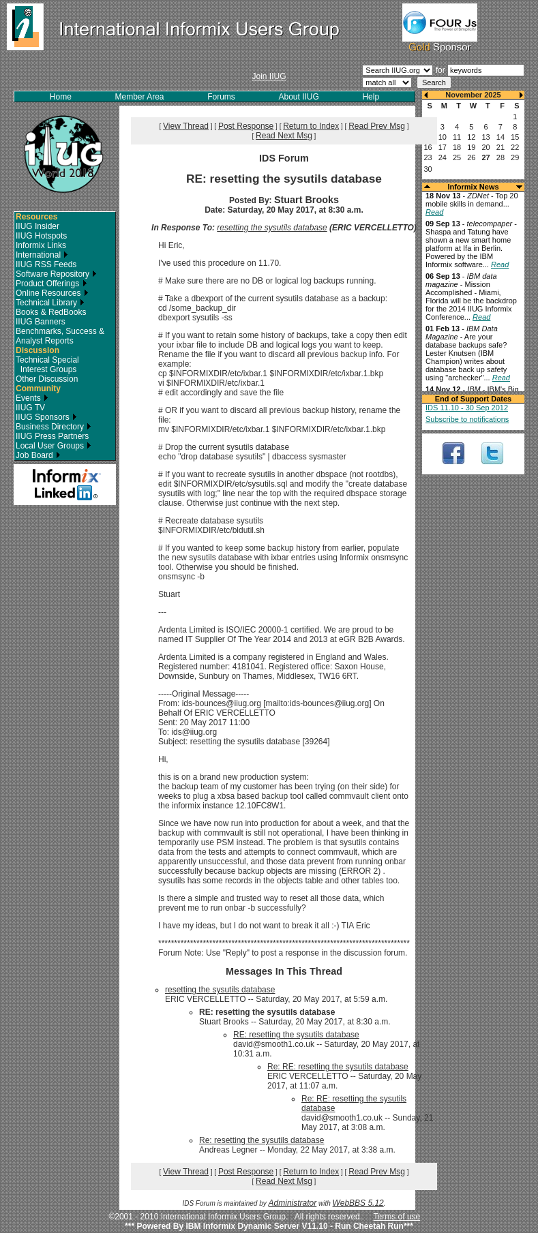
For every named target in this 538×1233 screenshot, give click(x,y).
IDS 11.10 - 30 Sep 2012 (466, 408)
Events (32, 398)
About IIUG (298, 97)
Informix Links (41, 245)
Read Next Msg (284, 135)
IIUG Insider (37, 226)
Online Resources (52, 293)
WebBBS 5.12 (358, 1203)
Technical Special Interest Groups (47, 364)
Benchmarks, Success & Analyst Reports (60, 336)
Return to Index (311, 126)
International (42, 255)
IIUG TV (30, 407)
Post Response (245, 126)
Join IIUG (269, 76)
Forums (221, 97)
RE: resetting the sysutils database (296, 1034)
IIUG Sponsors (46, 417)
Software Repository (56, 274)
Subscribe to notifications (467, 419)
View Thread (186, 126)
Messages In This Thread (284, 971)
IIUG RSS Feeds (46, 264)
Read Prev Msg (376, 126)
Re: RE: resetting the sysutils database (337, 1066)
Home (61, 97)
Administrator (293, 1203)
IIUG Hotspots (41, 236)
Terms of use (397, 1216)
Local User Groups (53, 446)
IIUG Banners (40, 321)
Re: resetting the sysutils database (261, 1140)
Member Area (139, 97)
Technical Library (50, 302)
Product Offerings (51, 283)
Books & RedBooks (51, 312)
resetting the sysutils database (272, 227)
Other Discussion (47, 379)
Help (370, 97)
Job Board (38, 455)
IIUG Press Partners (52, 436)
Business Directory (53, 426)
